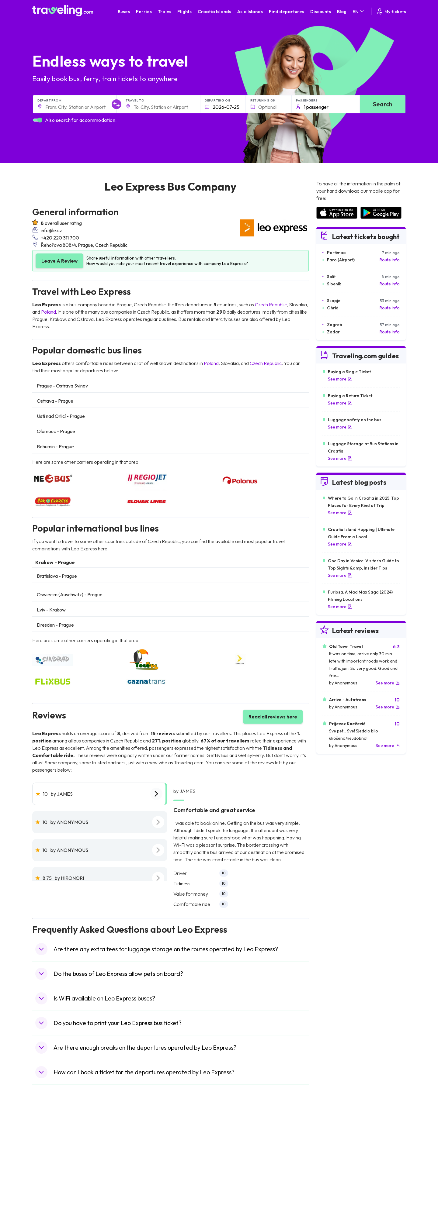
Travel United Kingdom (57, 1135)
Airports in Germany (335, 1174)
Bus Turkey (139, 1193)
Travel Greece (49, 1155)
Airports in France (332, 1142)
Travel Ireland (48, 1193)
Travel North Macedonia (58, 1142)
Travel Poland (48, 1180)
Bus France (139, 1167)
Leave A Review (59, 261)
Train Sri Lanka (236, 1142)
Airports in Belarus (333, 1155)
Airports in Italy (330, 1167)
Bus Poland (139, 1180)
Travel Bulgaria (49, 1148)
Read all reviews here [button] (273, 717)
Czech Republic (271, 304)
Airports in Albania (333, 1180)
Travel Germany (50, 1161)
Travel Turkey (48, 1167)
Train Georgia (235, 1155)
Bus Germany (142, 1148)
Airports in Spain (331, 1135)
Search (382, 104)
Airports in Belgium (333, 1193)
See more (340, 379)
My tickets (391, 11)
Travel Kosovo (49, 1199)
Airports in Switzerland (337, 1161)
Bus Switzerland (144, 1187)
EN (359, 11)
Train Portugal (235, 1135)
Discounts (320, 11)
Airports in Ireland (332, 1148)
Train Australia (236, 1161)
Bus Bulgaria (140, 1142)
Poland (48, 312)
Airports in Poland (332, 1187)
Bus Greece (140, 1161)
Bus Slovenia (141, 1155)
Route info (390, 260)
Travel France (48, 1174)
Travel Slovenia (50, 1187)
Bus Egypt (138, 1174)
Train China (233, 1148)
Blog (341, 11)
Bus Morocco (141, 1135)
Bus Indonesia (142, 1199)
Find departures (286, 11)
